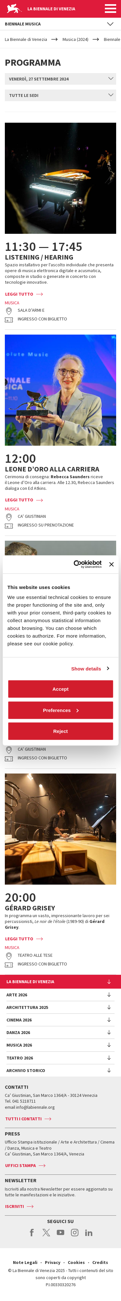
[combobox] (60, 79)
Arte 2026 (16, 995)
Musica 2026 (19, 1045)
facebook (32, 1236)
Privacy (52, 1262)
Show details (86, 668)
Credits (100, 1262)
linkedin (89, 1236)
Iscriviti (14, 1206)
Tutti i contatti (23, 1119)
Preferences (60, 710)
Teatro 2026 (19, 1058)
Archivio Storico (25, 1070)
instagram (74, 1236)
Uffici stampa (20, 1165)
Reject (60, 731)
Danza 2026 (18, 1032)
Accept (60, 689)
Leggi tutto (19, 294)
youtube (60, 1236)
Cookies (76, 1262)
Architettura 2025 (27, 1007)
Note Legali (25, 1262)
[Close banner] (111, 564)
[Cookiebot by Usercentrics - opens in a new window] (76, 564)
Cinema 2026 (19, 1020)
